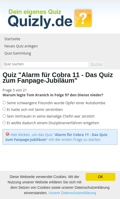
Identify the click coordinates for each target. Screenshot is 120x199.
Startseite (12, 38)
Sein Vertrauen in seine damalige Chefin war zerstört (50, 116)
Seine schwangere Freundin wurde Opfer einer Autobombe (55, 102)
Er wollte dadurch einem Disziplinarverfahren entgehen (52, 122)
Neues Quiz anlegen (21, 46)
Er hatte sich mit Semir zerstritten (34, 109)
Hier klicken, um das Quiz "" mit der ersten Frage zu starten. (56, 137)
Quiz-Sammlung (17, 53)
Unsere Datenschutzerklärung (72, 193)
